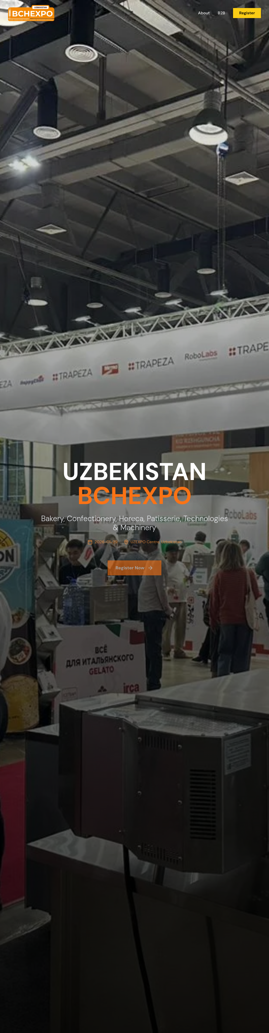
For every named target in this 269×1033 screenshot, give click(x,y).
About (204, 13)
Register (247, 13)
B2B (221, 13)
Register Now (135, 571)
